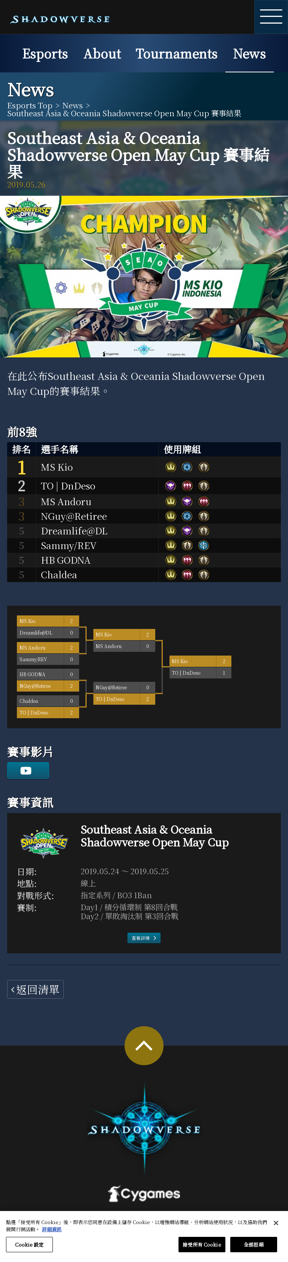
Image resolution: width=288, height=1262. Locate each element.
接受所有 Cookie (202, 1248)
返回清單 (38, 989)
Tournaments (177, 53)
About (102, 53)
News (249, 53)
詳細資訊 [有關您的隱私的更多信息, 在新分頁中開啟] (52, 1233)
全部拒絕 (254, 1248)
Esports (45, 53)
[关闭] (276, 1226)
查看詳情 (141, 938)
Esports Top (29, 105)
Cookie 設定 (29, 1248)
